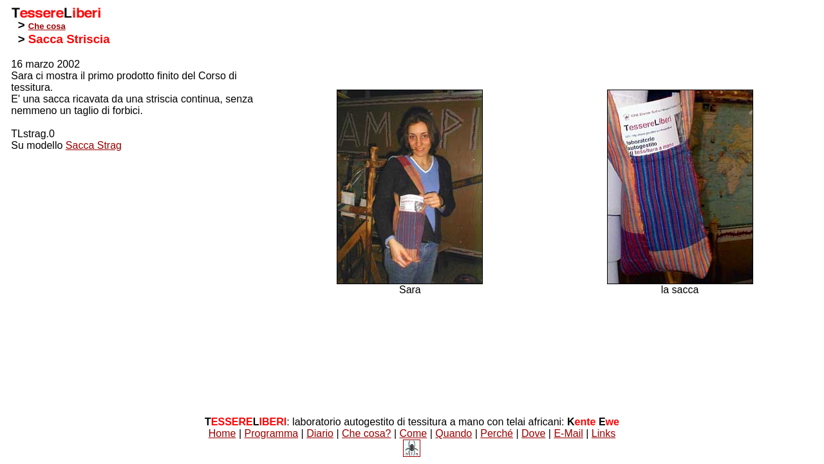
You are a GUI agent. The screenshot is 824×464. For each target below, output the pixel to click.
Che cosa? (366, 433)
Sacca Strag (94, 145)
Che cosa (47, 26)
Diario (319, 433)
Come (413, 433)
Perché (496, 433)
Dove (533, 433)
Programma (272, 433)
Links (603, 433)
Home (222, 433)
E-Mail (568, 433)
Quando (453, 433)
